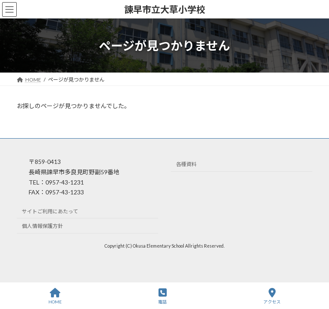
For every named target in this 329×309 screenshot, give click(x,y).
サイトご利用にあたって (50, 211)
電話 (162, 296)
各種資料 (186, 164)
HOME (55, 296)
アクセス (272, 296)
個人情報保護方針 (42, 226)
